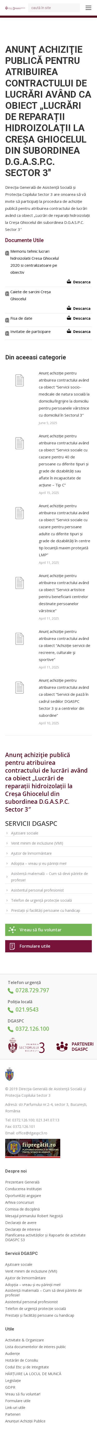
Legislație (13, 1380)
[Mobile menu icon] (88, 7)
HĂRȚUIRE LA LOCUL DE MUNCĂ (33, 1374)
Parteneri (12, 1414)
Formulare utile (35, 946)
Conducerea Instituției (23, 1189)
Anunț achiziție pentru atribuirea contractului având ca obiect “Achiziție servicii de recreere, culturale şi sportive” (64, 645)
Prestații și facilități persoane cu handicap (45, 910)
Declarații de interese (23, 1229)
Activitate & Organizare (24, 1340)
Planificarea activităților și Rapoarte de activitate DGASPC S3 (45, 1237)
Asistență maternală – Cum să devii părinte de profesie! (49, 876)
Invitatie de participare (30, 331)
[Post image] (19, 381)
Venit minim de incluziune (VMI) (37, 843)
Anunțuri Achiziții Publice (25, 1421)
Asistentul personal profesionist (37, 890)
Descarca (82, 281)
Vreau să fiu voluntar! (22, 1394)
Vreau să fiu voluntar (41, 930)
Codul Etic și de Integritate (27, 1367)
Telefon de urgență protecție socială (41, 900)
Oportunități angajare (23, 1195)
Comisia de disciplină (22, 1209)
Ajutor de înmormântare (31, 853)
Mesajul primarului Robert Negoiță (34, 1216)
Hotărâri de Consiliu (21, 1360)
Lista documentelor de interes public (35, 1347)
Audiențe (12, 1353)
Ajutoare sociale (24, 833)
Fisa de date (21, 318)
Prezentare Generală (22, 1182)
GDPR (10, 1387)
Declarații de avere (20, 1222)
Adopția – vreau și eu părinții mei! (38, 863)
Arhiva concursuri (19, 1202)
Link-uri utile (15, 1407)
